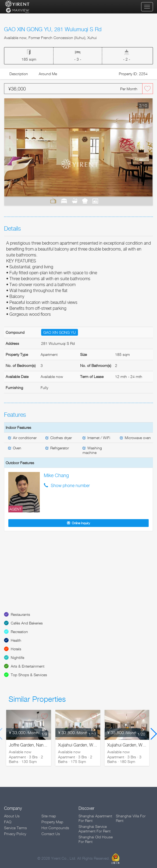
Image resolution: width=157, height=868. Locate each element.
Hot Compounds (55, 827)
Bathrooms (74, 201)
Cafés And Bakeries (27, 623)
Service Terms (15, 827)
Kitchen (85, 201)
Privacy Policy (15, 833)
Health (16, 640)
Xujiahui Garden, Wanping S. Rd (87, 745)
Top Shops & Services (29, 674)
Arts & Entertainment (27, 666)
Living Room (53, 201)
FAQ (7, 822)
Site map (48, 816)
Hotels (16, 649)
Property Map (52, 822)
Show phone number (70, 485)
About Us (12, 816)
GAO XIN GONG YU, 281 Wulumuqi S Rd (52, 29)
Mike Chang (56, 475)
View (95, 201)
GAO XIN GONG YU (59, 332)
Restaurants (20, 614)
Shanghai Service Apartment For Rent (94, 828)
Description (18, 73)
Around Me (48, 73)
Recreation (19, 631)
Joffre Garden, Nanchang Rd (35, 745)
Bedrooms (64, 201)
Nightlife (17, 657)
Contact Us (50, 833)
